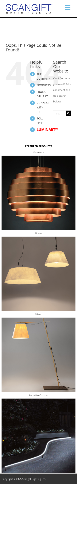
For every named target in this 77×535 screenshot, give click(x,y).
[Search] (68, 113)
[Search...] (59, 113)
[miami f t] (38, 318)
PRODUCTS (44, 85)
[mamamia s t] (38, 156)
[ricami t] (38, 237)
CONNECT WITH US (43, 107)
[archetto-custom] (38, 399)
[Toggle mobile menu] (68, 7)
